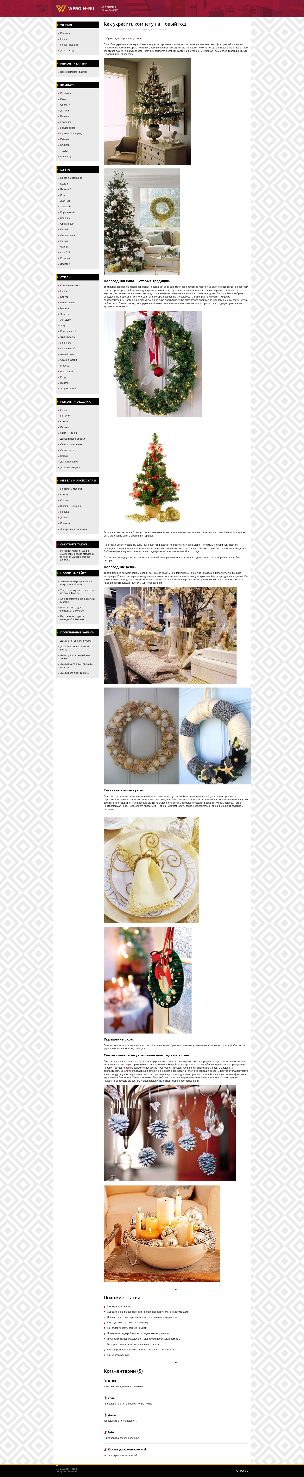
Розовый (65, 258)
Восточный (66, 371)
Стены (64, 421)
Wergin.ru (75, 8)
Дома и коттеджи (70, 467)
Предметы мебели (71, 488)
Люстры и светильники (73, 529)
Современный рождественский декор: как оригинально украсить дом (147, 1311)
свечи (128, 1067)
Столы (64, 494)
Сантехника (67, 450)
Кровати (65, 523)
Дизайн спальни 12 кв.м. (74, 672)
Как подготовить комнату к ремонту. (128, 1322)
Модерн (64, 308)
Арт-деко (65, 319)
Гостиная (65, 93)
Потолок (65, 415)
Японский (66, 342)
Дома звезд (67, 50)
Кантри (64, 296)
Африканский (68, 388)
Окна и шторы (68, 432)
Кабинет (65, 139)
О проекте (242, 1470)
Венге (63, 195)
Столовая (66, 122)
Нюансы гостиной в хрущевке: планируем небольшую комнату (143, 1338)
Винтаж (64, 382)
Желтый (65, 200)
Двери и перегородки (72, 438)
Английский (67, 354)
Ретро (63, 377)
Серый (64, 229)
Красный (65, 218)
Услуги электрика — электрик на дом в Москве (77, 592)
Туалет (64, 150)
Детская (65, 110)
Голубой (65, 252)
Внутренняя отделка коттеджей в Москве (72, 609)
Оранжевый (67, 223)
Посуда (64, 511)
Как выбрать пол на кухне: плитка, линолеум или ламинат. (141, 1349)
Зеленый (65, 206)
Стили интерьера (70, 285)
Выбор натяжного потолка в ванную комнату (133, 1344)
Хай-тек (64, 314)
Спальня (65, 104)
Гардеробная (68, 127)
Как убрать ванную (118, 1355)
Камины (65, 456)
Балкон (64, 144)
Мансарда (66, 156)
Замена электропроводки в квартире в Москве (76, 583)
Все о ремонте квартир (73, 71)
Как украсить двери (118, 1306)
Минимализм (67, 302)
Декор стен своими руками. (76, 640)
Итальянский (67, 348)
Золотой (65, 263)
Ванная (64, 116)
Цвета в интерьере (71, 177)
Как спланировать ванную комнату (127, 1327)
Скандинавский (69, 359)
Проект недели (69, 44)
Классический (68, 331)
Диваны (64, 517)
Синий (64, 241)
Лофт (63, 325)
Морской (65, 365)
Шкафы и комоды (70, 506)
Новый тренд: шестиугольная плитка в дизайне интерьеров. (142, 1317)
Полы (63, 410)
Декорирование (69, 461)
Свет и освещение (71, 444)
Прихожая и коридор (72, 133)
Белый (64, 183)
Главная (65, 33)
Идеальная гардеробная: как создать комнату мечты (138, 1333)
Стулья (64, 500)
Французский (67, 337)
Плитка (64, 427)
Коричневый (67, 212)
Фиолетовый (67, 235)
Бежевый (65, 189)
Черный (64, 246)
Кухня (63, 99)
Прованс (65, 291)
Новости (65, 39)
